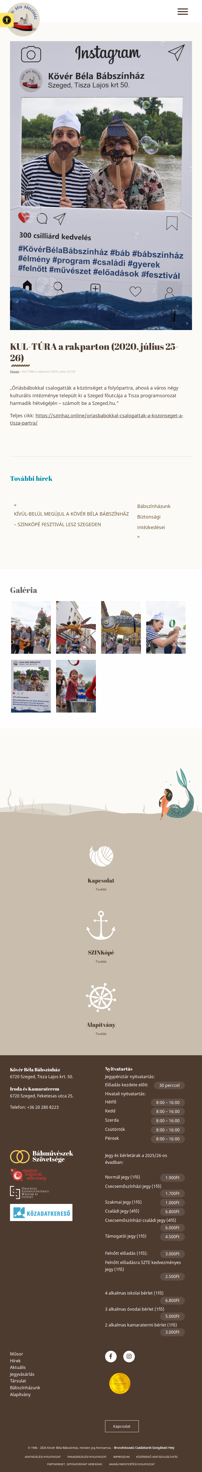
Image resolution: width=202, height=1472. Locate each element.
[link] (7, 20)
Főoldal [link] (14, 371)
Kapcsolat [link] (121, 1426)
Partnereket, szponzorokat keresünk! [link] (74, 1464)
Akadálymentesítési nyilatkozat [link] (132, 1464)
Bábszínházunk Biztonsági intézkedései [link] (154, 516)
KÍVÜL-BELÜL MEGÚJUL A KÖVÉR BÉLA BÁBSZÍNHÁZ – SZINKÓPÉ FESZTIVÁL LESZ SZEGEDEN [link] (71, 519)
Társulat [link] (18, 1381)
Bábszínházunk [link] (25, 1388)
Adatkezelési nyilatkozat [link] (43, 1457)
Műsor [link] (16, 1354)
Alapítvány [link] (20, 1394)
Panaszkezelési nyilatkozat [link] (87, 1457)
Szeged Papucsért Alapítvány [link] (53, 1142)
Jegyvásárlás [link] (22, 1374)
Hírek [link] (15, 1361)
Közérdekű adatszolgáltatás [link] (157, 1457)
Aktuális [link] (18, 1367)
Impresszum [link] (121, 1457)
